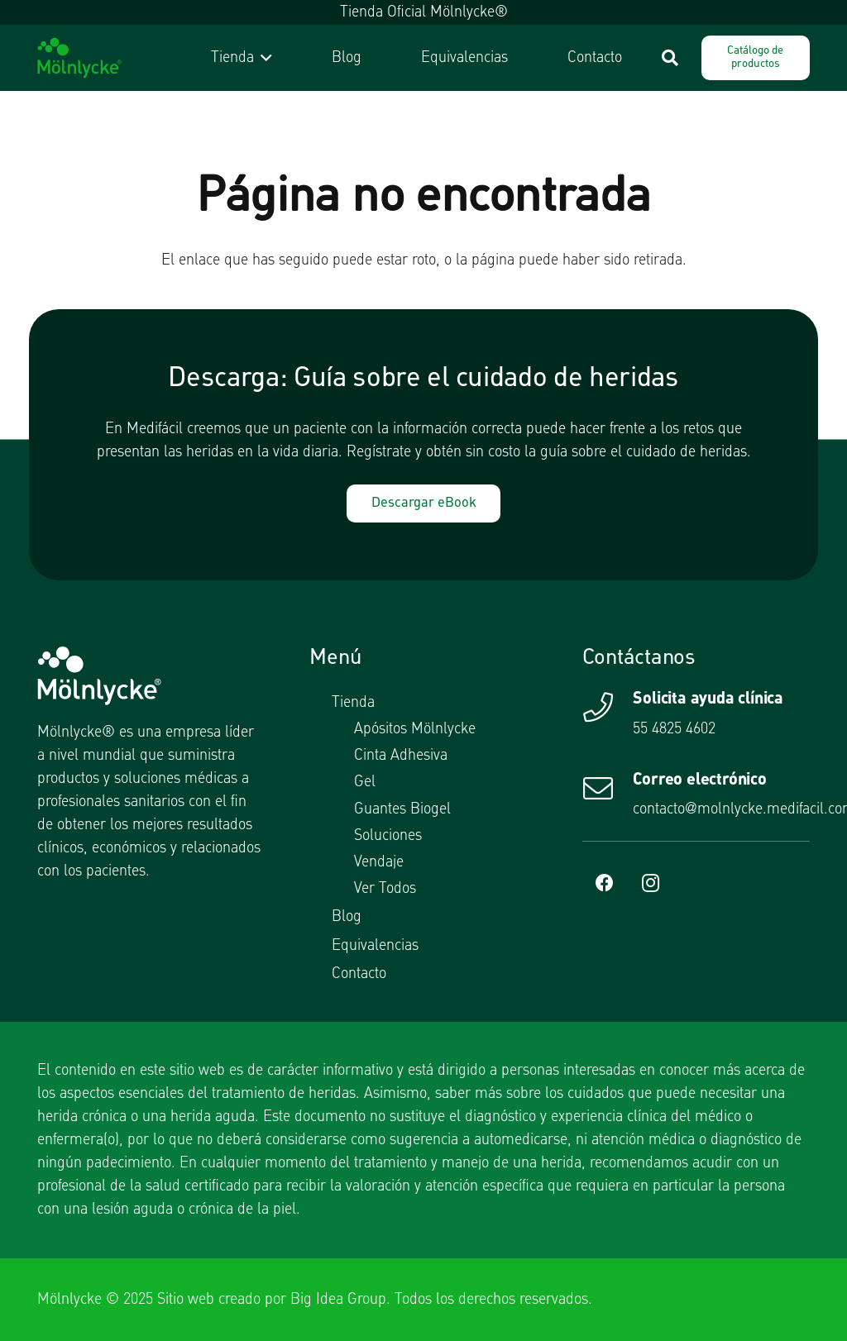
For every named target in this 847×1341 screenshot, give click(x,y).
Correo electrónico (699, 780)
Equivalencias (375, 945)
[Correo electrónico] (608, 789)
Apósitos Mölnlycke (415, 729)
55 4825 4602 (674, 729)
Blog (346, 916)
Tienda (353, 702)
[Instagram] (650, 883)
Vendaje (379, 862)
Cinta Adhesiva (400, 755)
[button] (263, 58)
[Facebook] (605, 883)
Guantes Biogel (402, 809)
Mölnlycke (69, 1299)
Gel (365, 782)
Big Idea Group (338, 1299)
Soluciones (388, 835)
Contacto (359, 973)
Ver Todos (385, 888)
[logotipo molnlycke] (79, 58)
